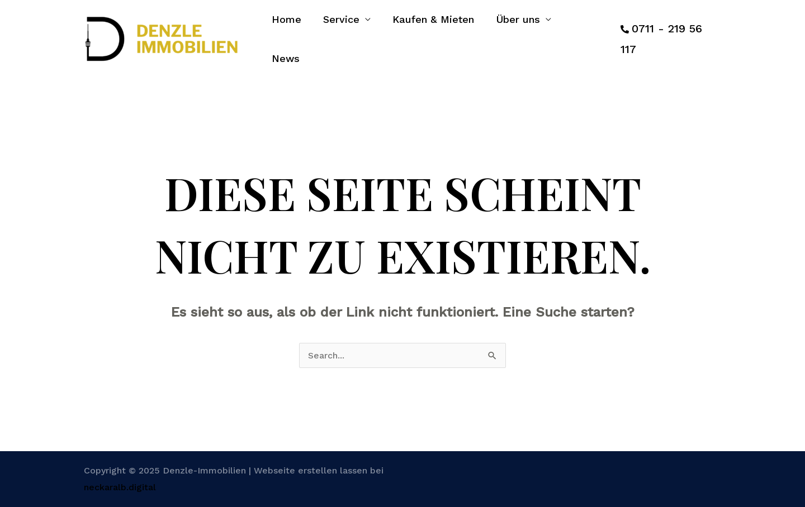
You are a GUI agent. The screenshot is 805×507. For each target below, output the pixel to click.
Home (291, 33)
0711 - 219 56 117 (676, 33)
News (585, 33)
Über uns (517, 33)
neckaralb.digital (120, 476)
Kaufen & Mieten (434, 33)
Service (344, 33)
